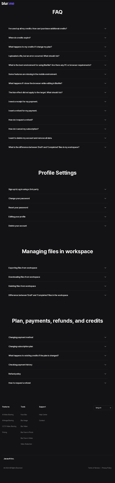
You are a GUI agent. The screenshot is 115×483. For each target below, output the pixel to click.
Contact (42, 420)
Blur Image (24, 420)
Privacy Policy (106, 468)
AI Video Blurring (7, 415)
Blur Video (24, 426)
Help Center (43, 415)
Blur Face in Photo (27, 432)
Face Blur (24, 415)
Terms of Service (94, 468)
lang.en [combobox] (98, 408)
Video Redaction (26, 444)
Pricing (4, 432)
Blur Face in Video (27, 438)
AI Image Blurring (7, 420)
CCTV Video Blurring (9, 426)
